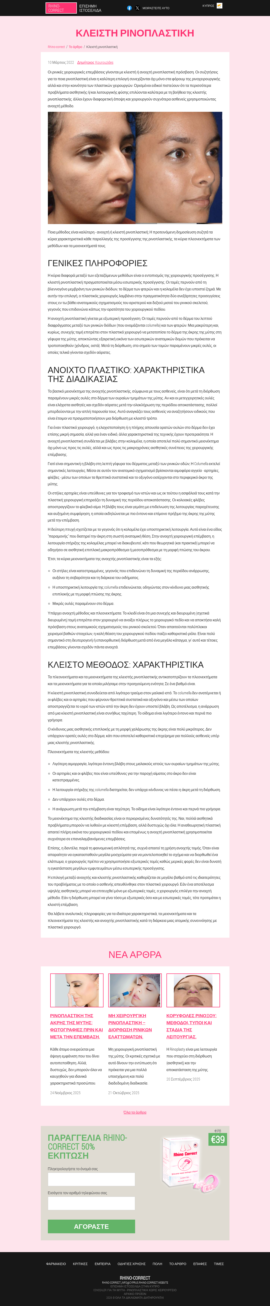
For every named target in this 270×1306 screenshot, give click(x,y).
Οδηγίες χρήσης (132, 1264)
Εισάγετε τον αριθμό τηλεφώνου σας (77, 1193)
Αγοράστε (91, 1226)
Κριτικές (80, 1264)
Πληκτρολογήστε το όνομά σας (73, 1169)
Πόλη (157, 1264)
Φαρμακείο (56, 1264)
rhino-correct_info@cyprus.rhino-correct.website (135, 1282)
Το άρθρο (177, 1264)
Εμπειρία (103, 1264)
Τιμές (219, 1264)
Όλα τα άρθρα (135, 1112)
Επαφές (200, 1264)
